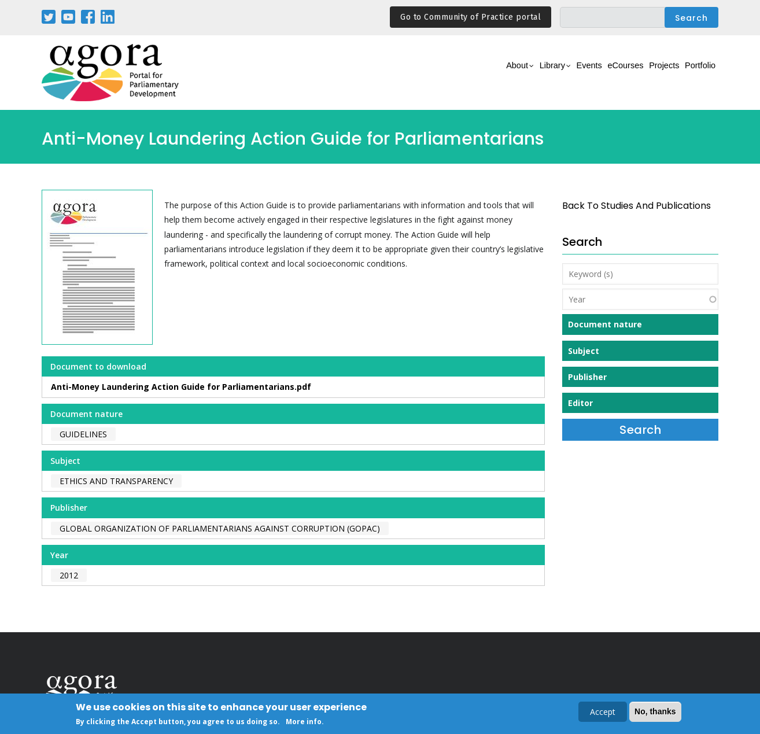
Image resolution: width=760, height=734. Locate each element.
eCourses (597, 73)
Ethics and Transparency (116, 480)
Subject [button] (583, 350)
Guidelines (83, 434)
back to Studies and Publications (636, 205)
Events (550, 73)
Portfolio (694, 73)
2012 (69, 575)
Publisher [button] (587, 376)
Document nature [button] (605, 324)
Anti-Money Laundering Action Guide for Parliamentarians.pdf (181, 386)
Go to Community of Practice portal (470, 17)
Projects (647, 73)
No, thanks (655, 712)
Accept (602, 712)
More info (304, 722)
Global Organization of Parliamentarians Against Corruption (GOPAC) (220, 528)
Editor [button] (580, 402)
